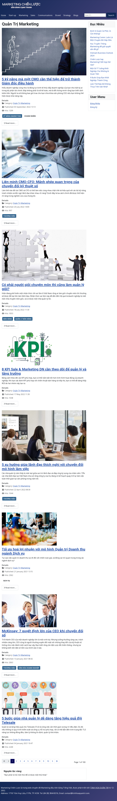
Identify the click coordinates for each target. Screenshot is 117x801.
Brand (58, 15)
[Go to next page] (52, 761)
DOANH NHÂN (30, 116)
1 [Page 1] (12, 761)
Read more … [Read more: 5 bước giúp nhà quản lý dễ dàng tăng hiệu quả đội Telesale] (10, 753)
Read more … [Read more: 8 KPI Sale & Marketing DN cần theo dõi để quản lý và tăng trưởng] (10, 403)
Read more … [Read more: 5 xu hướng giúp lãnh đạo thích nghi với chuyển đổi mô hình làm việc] (10, 506)
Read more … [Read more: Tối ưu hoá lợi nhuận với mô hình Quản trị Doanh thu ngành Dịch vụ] (10, 587)
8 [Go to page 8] (39, 761)
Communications (45, 15)
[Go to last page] (56, 761)
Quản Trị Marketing (21, 103)
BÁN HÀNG (7, 319)
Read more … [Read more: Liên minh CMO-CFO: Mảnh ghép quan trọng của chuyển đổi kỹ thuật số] (10, 223)
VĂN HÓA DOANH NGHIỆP (29, 668)
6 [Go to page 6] (31, 761)
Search (111, 15)
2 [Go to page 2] (16, 761)
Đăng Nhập (95, 103)
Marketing (23, 15)
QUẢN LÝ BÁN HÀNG (23, 319)
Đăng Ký (93, 107)
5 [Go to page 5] (28, 761)
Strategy (67, 15)
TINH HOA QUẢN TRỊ (99, 787)
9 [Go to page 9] (43, 761)
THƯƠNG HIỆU (9, 216)
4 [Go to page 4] (24, 761)
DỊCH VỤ (6, 581)
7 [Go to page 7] (35, 761)
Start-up (12, 15)
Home (3, 15)
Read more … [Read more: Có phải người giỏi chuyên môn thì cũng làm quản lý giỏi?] (10, 326)
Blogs (75, 15)
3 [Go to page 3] (20, 761)
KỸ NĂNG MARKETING (12, 116)
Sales (33, 15)
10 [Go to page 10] (48, 761)
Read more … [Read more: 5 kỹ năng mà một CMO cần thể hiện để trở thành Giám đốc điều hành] (10, 123)
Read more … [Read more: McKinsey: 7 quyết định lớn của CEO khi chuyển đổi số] (10, 675)
